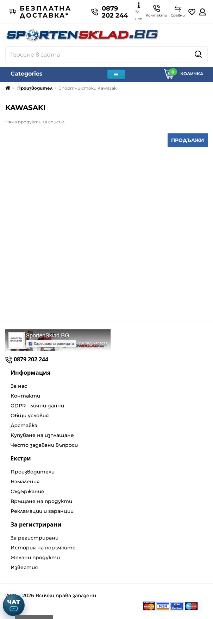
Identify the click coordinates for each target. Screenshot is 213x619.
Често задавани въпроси (44, 445)
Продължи (187, 140)
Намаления (25, 481)
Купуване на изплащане (42, 435)
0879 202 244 (109, 12)
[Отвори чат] (14, 605)
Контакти (25, 396)
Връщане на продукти (41, 501)
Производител (34, 88)
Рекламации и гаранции (42, 511)
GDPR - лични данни (37, 405)
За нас (19, 386)
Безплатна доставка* (40, 12)
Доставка (24, 425)
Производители (33, 472)
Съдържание (27, 491)
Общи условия (30, 415)
